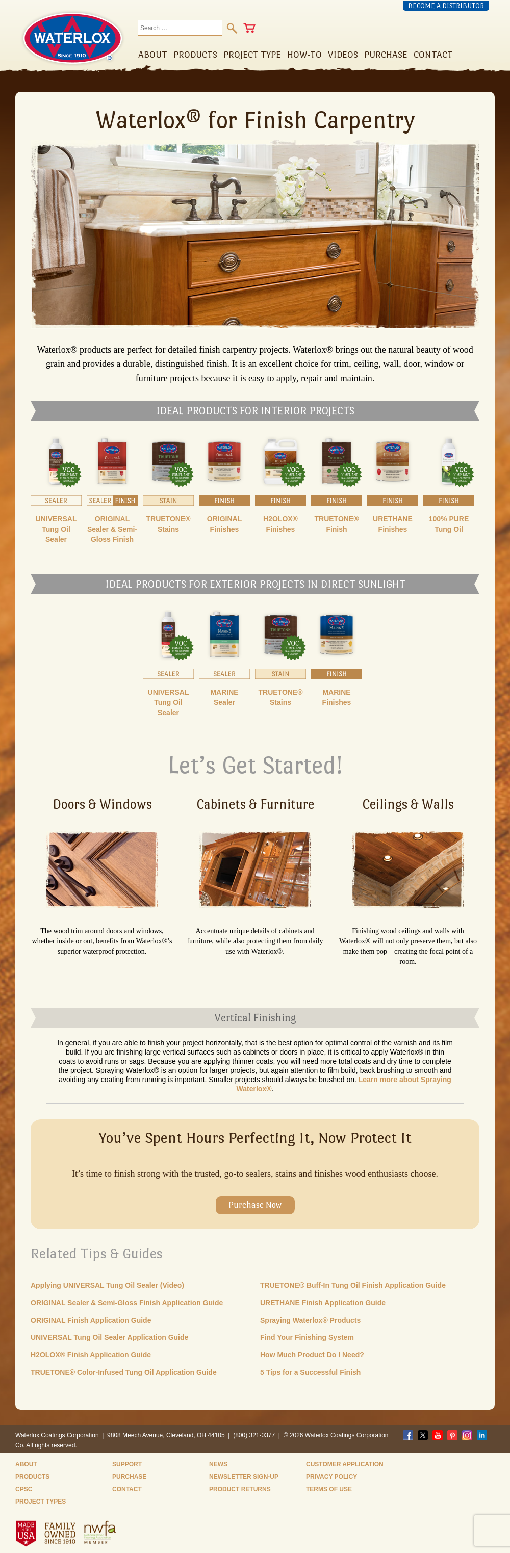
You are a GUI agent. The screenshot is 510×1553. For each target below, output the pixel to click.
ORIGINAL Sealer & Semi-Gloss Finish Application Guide (127, 1303)
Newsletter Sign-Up (243, 1476)
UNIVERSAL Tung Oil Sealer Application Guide (109, 1337)
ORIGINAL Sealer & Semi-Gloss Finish (112, 529)
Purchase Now (255, 1205)
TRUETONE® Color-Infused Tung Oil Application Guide (124, 1372)
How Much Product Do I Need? (312, 1355)
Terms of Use (329, 1489)
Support (127, 1464)
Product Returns (240, 1489)
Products (32, 1476)
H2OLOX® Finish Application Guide (91, 1355)
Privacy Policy (331, 1476)
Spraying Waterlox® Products (310, 1320)
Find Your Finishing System (307, 1337)
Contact (127, 1489)
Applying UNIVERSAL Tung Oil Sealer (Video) (107, 1285)
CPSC (23, 1489)
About (26, 1464)
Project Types (40, 1501)
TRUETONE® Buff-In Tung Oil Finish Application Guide (353, 1285)
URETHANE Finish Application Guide (323, 1303)
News (218, 1464)
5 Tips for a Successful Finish (310, 1372)
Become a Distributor (446, 6)
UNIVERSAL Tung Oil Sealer (56, 529)
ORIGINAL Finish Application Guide (91, 1320)
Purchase (129, 1476)
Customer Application (345, 1464)
